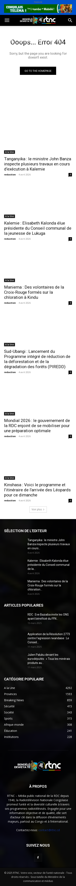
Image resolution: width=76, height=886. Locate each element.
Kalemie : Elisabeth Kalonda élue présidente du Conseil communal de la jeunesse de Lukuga (37, 228)
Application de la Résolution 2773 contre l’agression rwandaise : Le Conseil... (49, 638)
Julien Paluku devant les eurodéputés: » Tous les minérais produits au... (49, 658)
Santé (8, 40)
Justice (54, 40)
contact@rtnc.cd (49, 830)
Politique (10, 31)
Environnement (31, 40)
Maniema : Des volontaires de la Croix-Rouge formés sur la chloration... (48, 585)
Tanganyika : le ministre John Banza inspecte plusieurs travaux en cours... (49, 544)
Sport (46, 31)
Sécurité (10, 50)
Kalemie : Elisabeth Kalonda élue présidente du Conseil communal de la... (49, 564)
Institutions (32, 50)
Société (30, 31)
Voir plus (38, 509)
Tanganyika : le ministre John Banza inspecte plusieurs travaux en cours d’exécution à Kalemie (37, 164)
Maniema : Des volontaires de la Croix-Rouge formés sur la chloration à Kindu (34, 292)
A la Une (9, 152)
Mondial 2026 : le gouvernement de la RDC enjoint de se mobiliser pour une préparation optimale (37, 425)
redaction (10, 174)
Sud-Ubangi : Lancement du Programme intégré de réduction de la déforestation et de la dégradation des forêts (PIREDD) (37, 359)
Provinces (11, 60)
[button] (6, 20)
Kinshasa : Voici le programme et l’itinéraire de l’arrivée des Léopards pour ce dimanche (37, 489)
